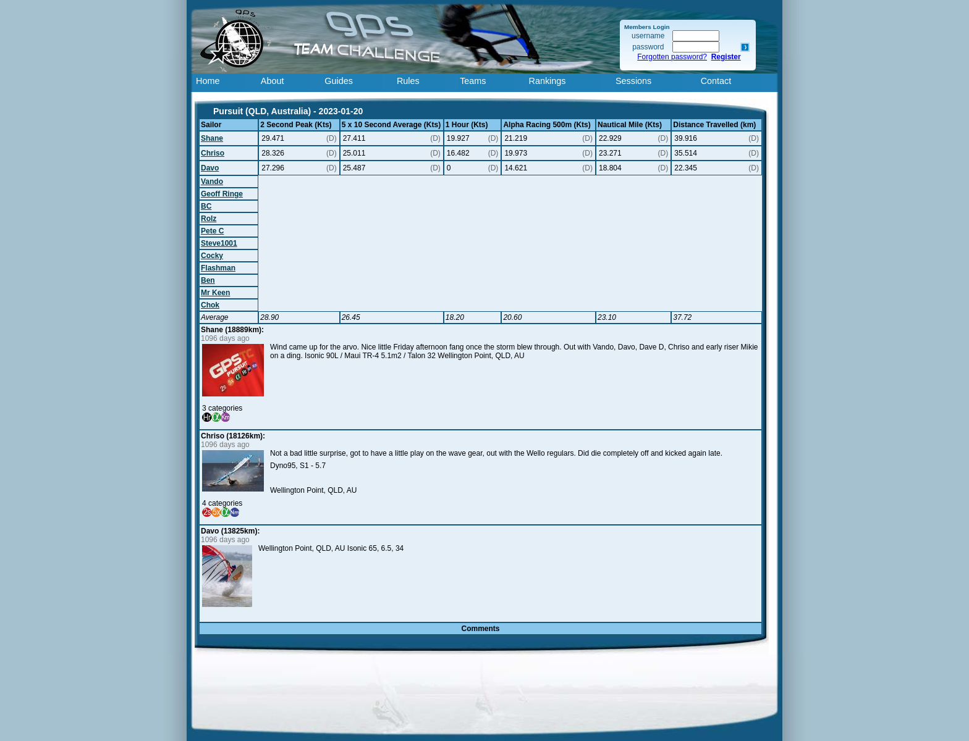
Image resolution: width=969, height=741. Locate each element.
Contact (716, 81)
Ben (208, 280)
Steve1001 (219, 243)
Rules (408, 81)
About (272, 81)
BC (206, 206)
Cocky (212, 255)
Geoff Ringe (222, 194)
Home (207, 81)
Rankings (547, 81)
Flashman (218, 268)
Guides (338, 81)
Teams (473, 81)
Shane (212, 138)
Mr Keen (215, 292)
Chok (210, 305)
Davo (210, 168)
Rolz (208, 218)
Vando (212, 181)
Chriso (212, 153)
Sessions (633, 81)
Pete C (212, 231)
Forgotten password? (672, 56)
